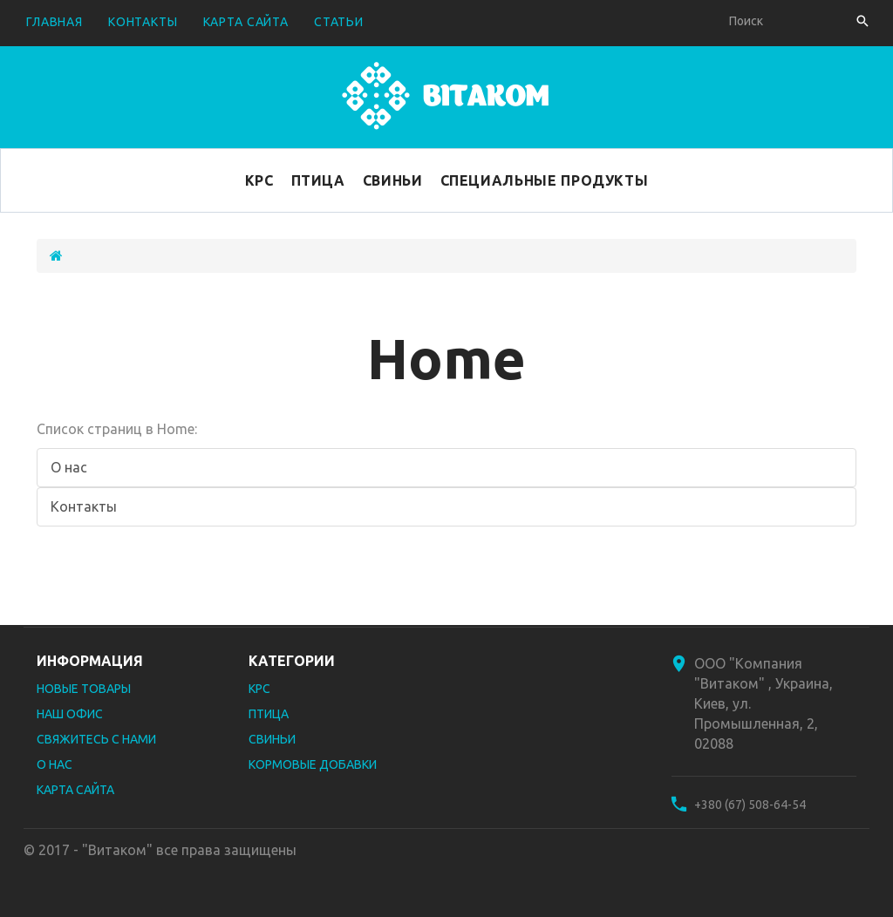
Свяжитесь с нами (96, 739)
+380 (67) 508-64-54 (750, 805)
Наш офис (70, 714)
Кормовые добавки (313, 764)
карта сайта (246, 22)
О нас (69, 467)
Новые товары (84, 689)
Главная (54, 22)
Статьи (339, 22)
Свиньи (393, 180)
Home (446, 358)
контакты (143, 22)
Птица (318, 180)
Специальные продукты (544, 180)
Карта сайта (75, 790)
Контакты (84, 506)
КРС (259, 180)
